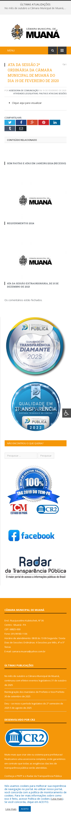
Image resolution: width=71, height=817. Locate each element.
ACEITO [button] (25, 808)
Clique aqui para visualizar (27, 104)
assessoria (29, 760)
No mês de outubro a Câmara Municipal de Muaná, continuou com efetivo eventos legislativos (36, 8)
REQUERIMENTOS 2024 (20, 224)
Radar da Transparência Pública (44, 777)
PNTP (19, 777)
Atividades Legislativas (25, 94)
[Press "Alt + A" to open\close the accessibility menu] (66, 413)
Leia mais (56, 798)
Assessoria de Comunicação (24, 91)
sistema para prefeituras (48, 756)
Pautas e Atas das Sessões (53, 94)
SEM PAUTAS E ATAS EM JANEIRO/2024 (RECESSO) (36, 164)
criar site (26, 756)
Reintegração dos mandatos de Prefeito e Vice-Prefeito (34, 693)
